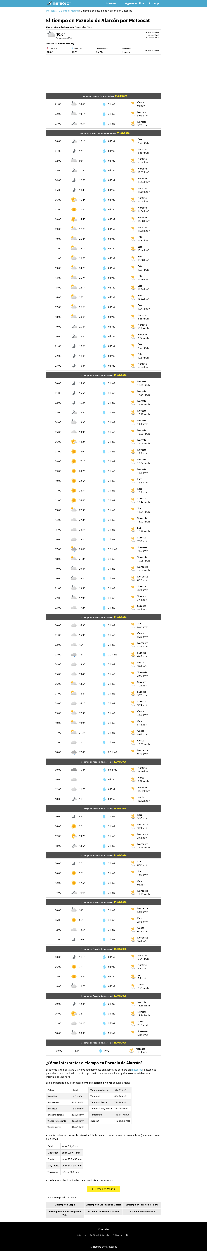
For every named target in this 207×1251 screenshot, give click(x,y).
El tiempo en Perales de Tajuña (142, 1204)
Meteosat (112, 3)
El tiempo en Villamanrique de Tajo (65, 1213)
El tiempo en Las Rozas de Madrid (103, 1204)
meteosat (136, 1069)
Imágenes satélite (133, 3)
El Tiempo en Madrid (103, 1188)
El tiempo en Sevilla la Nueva (103, 1211)
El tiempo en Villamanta (142, 1211)
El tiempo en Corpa (65, 1204)
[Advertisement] (103, 74)
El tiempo (154, 3)
